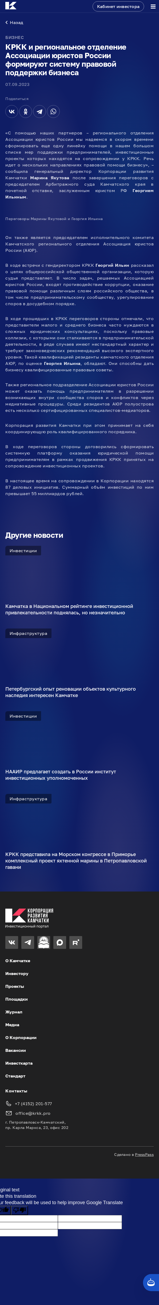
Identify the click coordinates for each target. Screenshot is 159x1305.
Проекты (14, 986)
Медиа (12, 1024)
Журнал (13, 1011)
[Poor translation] (19, 1210)
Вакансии (15, 1050)
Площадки (16, 999)
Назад (14, 22)
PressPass (144, 1154)
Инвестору (17, 973)
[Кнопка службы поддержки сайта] (151, 1282)
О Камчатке (17, 960)
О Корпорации (21, 1037)
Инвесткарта (19, 1063)
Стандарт (15, 1076)
